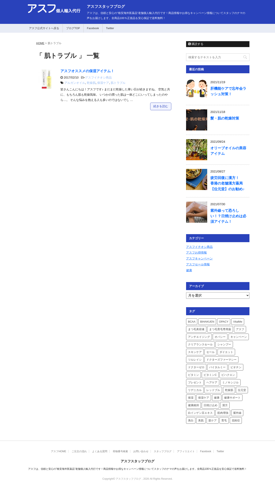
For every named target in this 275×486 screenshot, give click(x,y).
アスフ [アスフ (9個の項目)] (240, 329)
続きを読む (160, 106)
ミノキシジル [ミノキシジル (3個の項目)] (230, 382)
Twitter (110, 28)
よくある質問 (99, 451)
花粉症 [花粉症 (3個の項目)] (236, 420)
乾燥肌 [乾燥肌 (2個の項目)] (229, 390)
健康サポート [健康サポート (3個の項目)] (232, 397)
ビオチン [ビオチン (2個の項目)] (235, 367)
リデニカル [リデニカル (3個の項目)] (195, 390)
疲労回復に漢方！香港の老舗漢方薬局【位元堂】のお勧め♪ (227, 183)
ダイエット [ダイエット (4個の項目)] (226, 352)
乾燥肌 (91, 82)
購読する (195, 44)
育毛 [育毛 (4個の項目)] (224, 420)
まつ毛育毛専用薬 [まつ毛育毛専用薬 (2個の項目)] (220, 329)
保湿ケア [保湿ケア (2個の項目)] (203, 397)
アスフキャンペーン (199, 258)
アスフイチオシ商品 (98, 77)
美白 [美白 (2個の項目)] (190, 420)
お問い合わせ (140, 451)
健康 (189, 270)
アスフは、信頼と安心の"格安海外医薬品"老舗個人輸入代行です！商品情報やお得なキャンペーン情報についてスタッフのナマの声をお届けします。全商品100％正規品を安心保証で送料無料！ (137, 468)
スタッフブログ (163, 451)
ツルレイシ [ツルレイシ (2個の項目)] (195, 359)
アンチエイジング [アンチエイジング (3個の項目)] (199, 336)
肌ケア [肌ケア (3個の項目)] (212, 420)
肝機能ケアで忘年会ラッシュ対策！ (228, 91)
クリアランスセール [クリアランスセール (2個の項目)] (200, 344)
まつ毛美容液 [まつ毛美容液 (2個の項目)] (196, 329)
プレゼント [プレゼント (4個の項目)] (195, 382)
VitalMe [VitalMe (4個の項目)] (237, 321)
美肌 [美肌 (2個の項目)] (201, 420)
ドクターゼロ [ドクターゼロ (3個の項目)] (196, 367)
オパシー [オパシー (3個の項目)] (220, 336)
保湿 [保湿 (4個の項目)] (190, 397)
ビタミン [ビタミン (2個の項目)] (193, 374)
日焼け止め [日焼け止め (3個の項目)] (210, 405)
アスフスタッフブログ (106, 6)
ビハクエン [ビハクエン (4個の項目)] (228, 374)
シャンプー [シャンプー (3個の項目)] (224, 344)
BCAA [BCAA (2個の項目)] (191, 321)
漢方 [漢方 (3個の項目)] (225, 405)
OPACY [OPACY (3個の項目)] (224, 321)
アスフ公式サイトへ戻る (44, 28)
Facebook (93, 28)
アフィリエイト (186, 451)
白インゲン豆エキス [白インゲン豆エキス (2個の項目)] (200, 412)
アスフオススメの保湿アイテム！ (87, 71)
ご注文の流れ (79, 451)
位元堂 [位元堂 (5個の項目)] (242, 390)
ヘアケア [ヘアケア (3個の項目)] (211, 382)
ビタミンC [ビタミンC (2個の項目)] (210, 374)
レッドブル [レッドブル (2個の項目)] (213, 390)
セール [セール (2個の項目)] (210, 352)
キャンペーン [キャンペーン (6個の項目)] (238, 336)
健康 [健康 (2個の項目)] (216, 397)
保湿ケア (103, 82)
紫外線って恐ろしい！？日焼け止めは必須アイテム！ (228, 216)
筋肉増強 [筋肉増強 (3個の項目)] (222, 412)
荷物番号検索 (120, 451)
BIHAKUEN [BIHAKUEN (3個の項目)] (207, 321)
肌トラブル (118, 82)
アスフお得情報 (196, 252)
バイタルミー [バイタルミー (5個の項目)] (217, 367)
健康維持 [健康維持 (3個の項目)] (193, 405)
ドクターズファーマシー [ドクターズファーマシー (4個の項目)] (221, 359)
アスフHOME (58, 451)
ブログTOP (73, 28)
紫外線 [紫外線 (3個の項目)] (237, 412)
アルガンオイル (74, 82)
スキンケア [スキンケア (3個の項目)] (195, 352)
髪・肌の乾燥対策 (224, 118)
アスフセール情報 (198, 264)
